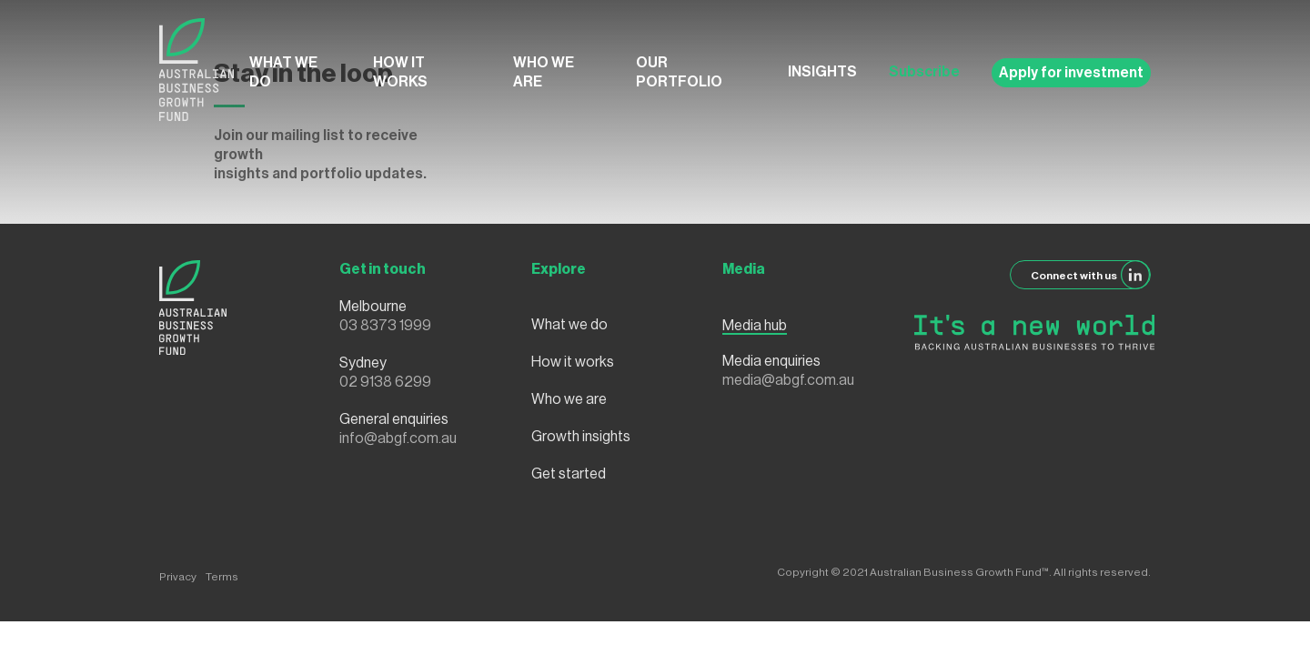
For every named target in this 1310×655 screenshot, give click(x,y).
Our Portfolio (679, 72)
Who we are (543, 72)
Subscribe (924, 72)
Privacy (177, 576)
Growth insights (580, 436)
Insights (822, 72)
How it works (400, 72)
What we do (283, 72)
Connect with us (1091, 274)
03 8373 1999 (385, 325)
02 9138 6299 (385, 382)
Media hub (754, 325)
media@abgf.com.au (788, 380)
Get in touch (382, 269)
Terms (222, 576)
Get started (568, 474)
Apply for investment (1071, 73)
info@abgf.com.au (398, 438)
